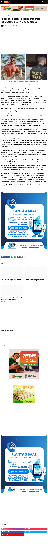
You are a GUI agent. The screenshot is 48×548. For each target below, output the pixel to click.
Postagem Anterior (6, 345)
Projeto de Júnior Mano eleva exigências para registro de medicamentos (11, 280)
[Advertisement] (22, 40)
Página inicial (4, 15)
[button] (1, 2)
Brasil (9, 15)
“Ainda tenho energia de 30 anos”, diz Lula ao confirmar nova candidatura (11, 298)
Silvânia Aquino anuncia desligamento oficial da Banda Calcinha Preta (34, 280)
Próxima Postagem (41, 345)
